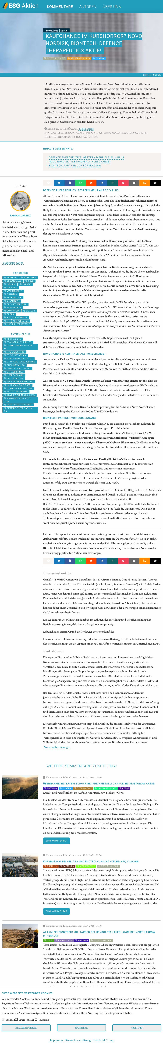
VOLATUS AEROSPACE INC (18, 381)
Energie (25, 284)
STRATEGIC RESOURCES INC (19, 361)
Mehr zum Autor (13, 262)
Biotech (29, 310)
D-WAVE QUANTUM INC (17, 368)
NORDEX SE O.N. (13, 375)
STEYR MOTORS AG (15, 355)
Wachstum (11, 310)
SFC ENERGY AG (13, 378)
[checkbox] (3, 1019)
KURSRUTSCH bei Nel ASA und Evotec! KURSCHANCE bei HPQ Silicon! (91, 862)
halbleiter (20, 320)
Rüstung (10, 277)
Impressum (56, 1040)
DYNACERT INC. (13, 371)
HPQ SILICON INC (14, 351)
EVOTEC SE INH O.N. (16, 391)
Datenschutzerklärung (78, 1040)
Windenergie (12, 307)
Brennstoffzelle (15, 304)
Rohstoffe (28, 277)
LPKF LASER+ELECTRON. (18, 404)
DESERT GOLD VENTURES (18, 388)
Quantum (10, 294)
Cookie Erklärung (102, 1040)
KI (6, 320)
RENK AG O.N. (12, 339)
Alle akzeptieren (26, 1027)
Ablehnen (137, 1027)
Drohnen (10, 287)
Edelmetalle (12, 281)
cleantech (11, 301)
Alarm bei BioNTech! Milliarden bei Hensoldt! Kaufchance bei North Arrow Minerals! (99, 934)
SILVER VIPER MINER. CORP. (19, 395)
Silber (9, 314)
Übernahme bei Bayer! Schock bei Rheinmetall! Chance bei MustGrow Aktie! (99, 784)
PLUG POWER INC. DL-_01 (18, 358)
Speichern (81, 1027)
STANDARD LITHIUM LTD (17, 342)
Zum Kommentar (56, 840)
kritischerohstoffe (17, 324)
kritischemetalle (15, 317)
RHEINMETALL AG (14, 365)
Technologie (12, 297)
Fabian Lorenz (86, 128)
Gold (29, 281)
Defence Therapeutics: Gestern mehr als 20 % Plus (86, 157)
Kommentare (60, 7)
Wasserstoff (13, 291)
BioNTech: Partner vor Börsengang (75, 166)
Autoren (87, 7)
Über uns (112, 7)
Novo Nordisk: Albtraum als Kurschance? (80, 162)
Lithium (9, 284)
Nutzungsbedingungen (57, 747)
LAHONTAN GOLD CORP (17, 385)
